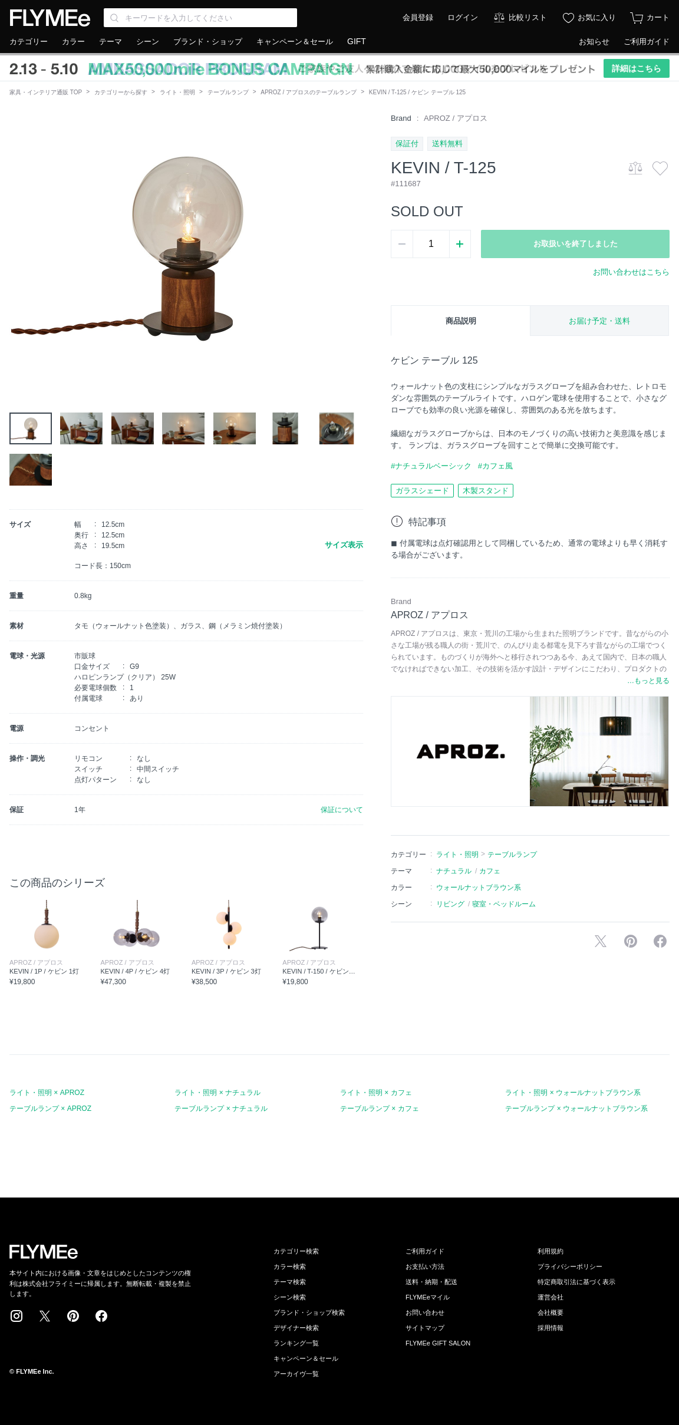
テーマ (110, 41)
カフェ (489, 871)
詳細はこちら (636, 68)
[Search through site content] (200, 17)
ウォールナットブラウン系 (478, 887)
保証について (342, 810)
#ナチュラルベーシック (431, 465)
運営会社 (550, 1297)
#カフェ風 (495, 465)
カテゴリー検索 (296, 1251)
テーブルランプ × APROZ (50, 1108)
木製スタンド (486, 490)
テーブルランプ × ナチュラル (221, 1108)
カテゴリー (28, 41)
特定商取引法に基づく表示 (576, 1281)
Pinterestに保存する (630, 941)
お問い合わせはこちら (631, 272)
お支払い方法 (425, 1266)
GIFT (356, 41)
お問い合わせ (425, 1312)
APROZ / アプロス (455, 118)
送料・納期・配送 (431, 1281)
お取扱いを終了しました (575, 243)
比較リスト (528, 17)
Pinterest (73, 1316)
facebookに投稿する (660, 941)
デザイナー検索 (296, 1327)
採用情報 (550, 1327)
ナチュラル (454, 871)
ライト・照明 (177, 92)
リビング (450, 904)
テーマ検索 (289, 1281)
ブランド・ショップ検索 (309, 1312)
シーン (147, 41)
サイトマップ (425, 1327)
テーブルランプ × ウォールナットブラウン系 (576, 1108)
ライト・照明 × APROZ (46, 1092)
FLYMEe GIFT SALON (438, 1343)
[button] (18, 245)
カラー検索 (289, 1266)
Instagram (16, 1316)
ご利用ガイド (647, 41)
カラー (73, 41)
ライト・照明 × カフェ (376, 1092)
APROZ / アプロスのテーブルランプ (309, 92)
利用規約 (550, 1251)
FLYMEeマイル (428, 1297)
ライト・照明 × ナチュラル (217, 1092)
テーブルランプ (228, 92)
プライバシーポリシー (570, 1266)
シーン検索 (289, 1297)
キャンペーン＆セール (294, 41)
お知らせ (594, 41)
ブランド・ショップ (207, 41)
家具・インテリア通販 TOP (45, 92)
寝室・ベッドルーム (504, 904)
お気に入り (597, 17)
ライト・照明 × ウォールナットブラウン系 (573, 1092)
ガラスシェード (422, 490)
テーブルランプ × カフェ (379, 1108)
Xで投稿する (600, 941)
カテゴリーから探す (120, 92)
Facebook (101, 1316)
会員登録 (418, 17)
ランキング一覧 (296, 1343)
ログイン (462, 17)
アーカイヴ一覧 (296, 1373)
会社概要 (550, 1312)
